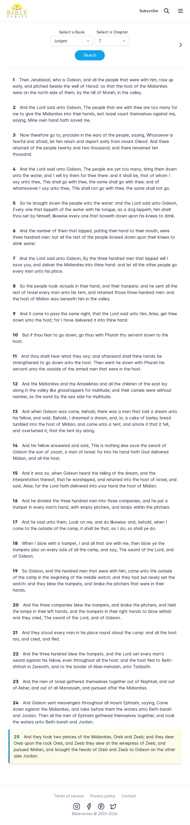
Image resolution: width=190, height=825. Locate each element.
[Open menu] (180, 11)
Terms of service (69, 796)
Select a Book (72, 32)
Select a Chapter (112, 32)
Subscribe (148, 11)
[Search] (166, 11)
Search (90, 55)
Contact (129, 796)
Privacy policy (102, 796)
